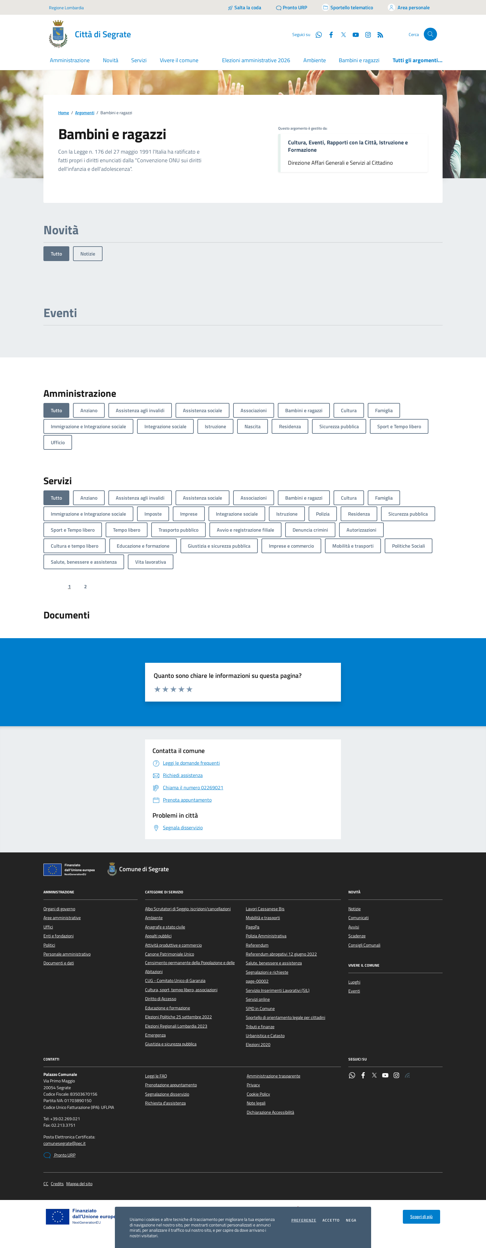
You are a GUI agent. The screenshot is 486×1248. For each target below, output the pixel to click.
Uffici (48, 927)
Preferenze (303, 1220)
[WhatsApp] (316, 34)
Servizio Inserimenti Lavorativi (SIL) (278, 990)
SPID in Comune (260, 1008)
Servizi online (258, 999)
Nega (351, 1220)
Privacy (253, 1084)
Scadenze (357, 935)
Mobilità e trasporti (263, 917)
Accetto (331, 1220)
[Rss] (378, 34)
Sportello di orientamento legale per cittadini (285, 1017)
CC (45, 1184)
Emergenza (155, 1035)
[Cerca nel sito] (430, 34)
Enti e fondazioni (58, 935)
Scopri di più (421, 1216)
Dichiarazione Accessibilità (270, 1112)
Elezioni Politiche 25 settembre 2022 (178, 1016)
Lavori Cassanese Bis (265, 908)
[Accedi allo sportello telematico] (347, 7)
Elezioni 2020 (258, 1044)
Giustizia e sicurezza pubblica (170, 1044)
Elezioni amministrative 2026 (256, 60)
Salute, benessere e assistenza (274, 963)
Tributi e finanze (260, 1026)
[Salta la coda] (244, 7)
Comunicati (358, 917)
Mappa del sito (79, 1184)
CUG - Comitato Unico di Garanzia (175, 980)
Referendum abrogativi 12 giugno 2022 (281, 954)
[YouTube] (353, 34)
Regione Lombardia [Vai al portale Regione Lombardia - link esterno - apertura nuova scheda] (66, 7)
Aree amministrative (62, 917)
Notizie (87, 253)
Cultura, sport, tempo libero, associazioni (181, 989)
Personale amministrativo (67, 954)
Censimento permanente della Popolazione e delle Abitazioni (190, 967)
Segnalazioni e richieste (267, 972)
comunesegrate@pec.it (64, 1143)
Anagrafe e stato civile (165, 927)
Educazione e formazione (167, 1007)
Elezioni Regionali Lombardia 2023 (176, 1026)
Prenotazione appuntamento (171, 1084)
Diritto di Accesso (160, 998)
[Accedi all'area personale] (408, 7)
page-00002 (257, 981)
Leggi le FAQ (156, 1076)
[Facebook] (328, 34)
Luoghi (354, 982)
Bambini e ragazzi (359, 60)
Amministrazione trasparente (273, 1076)
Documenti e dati (58, 963)
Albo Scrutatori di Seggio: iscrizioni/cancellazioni (188, 908)
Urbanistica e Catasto (265, 1035)
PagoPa (252, 927)
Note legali (256, 1103)
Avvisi (353, 927)
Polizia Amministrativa (266, 935)
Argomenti (84, 113)
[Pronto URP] (291, 7)
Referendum (257, 945)
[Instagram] (365, 34)
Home (63, 113)
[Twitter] (341, 34)
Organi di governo (59, 908)
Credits (57, 1184)
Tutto (56, 253)
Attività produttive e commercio (173, 945)
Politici (49, 945)
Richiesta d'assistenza (165, 1103)
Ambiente (314, 60)
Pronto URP (59, 1155)
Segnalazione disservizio (167, 1094)
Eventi (354, 991)
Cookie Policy (258, 1094)
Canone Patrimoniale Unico (169, 954)
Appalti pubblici (158, 935)
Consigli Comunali (364, 945)
